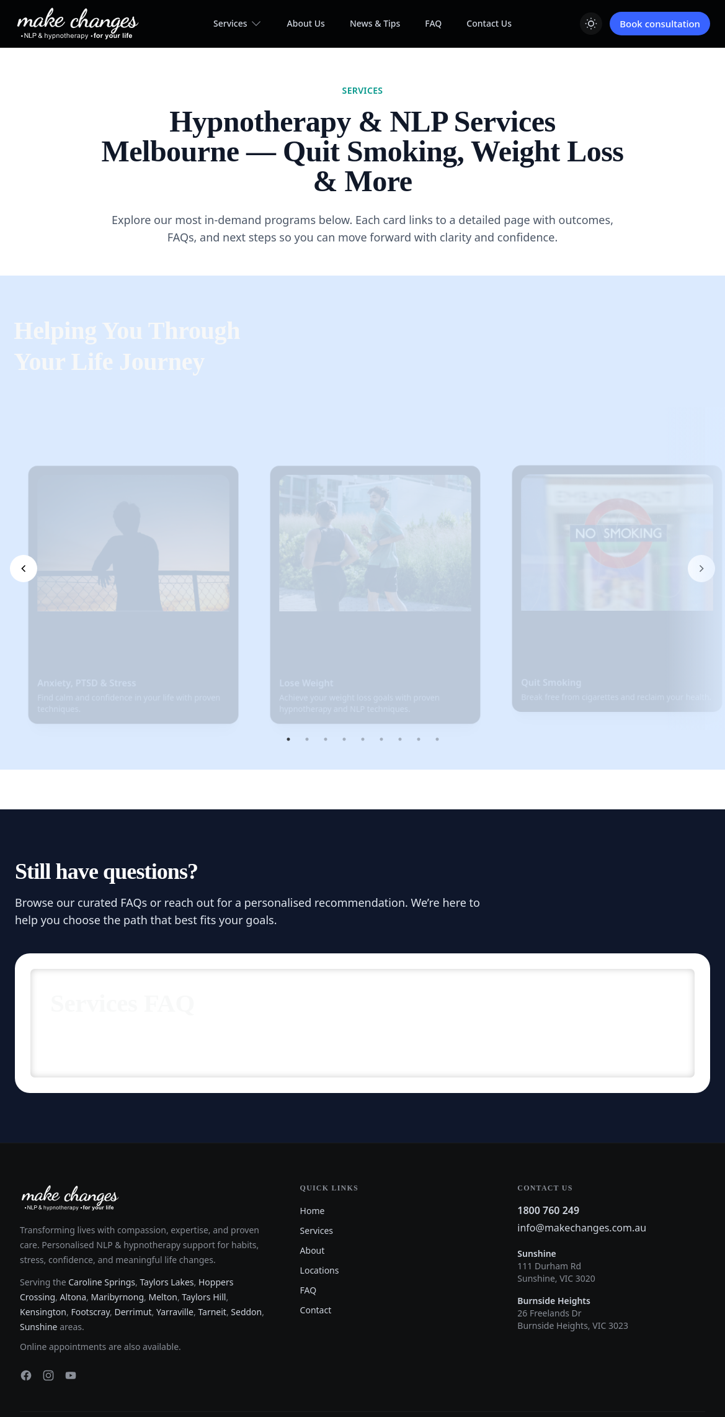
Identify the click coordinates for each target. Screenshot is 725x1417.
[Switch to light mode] (591, 23)
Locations (319, 1201)
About (312, 1181)
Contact (316, 1240)
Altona (73, 1227)
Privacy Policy (681, 1367)
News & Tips (375, 23)
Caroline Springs (101, 1212)
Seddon (246, 1242)
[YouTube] (70, 1306)
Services (237, 23)
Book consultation (660, 23)
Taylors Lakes (166, 1212)
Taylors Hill (204, 1227)
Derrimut (132, 1242)
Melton (163, 1227)
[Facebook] (26, 1306)
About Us (306, 23)
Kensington (43, 1242)
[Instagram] (48, 1306)
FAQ (433, 23)
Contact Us (489, 23)
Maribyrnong (118, 1227)
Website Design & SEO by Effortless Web (89, 1372)
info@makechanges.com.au (581, 1158)
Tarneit (212, 1242)
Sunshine (39, 1257)
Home (312, 1141)
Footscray (90, 1242)
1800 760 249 (548, 1141)
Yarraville (174, 1242)
